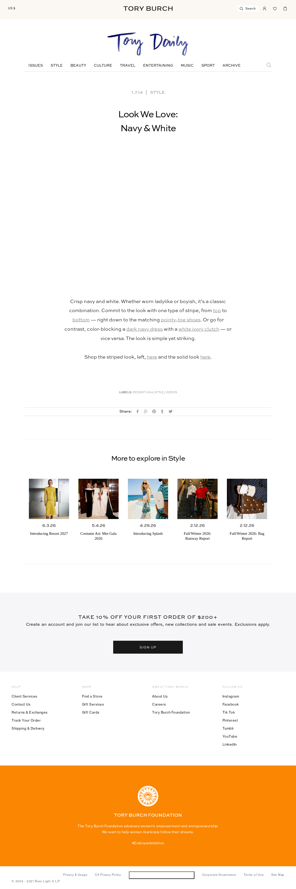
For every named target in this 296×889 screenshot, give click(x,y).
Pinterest (230, 720)
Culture (103, 65)
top (217, 310)
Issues (35, 65)
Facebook (231, 704)
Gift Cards (91, 712)
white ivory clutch (198, 329)
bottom (81, 320)
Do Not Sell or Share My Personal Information (161, 874)
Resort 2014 (143, 392)
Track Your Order (26, 720)
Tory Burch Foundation (171, 712)
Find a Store (92, 696)
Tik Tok (229, 712)
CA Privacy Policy (108, 875)
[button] (148, 218)
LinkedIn (230, 744)
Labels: (125, 392)
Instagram (231, 696)
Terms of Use (254, 875)
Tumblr (228, 728)
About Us (160, 696)
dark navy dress (144, 329)
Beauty (78, 65)
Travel (127, 65)
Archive (232, 65)
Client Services (24, 696)
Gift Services (93, 704)
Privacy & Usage (75, 875)
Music (187, 65)
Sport (208, 65)
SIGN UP (148, 647)
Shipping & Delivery (28, 728)
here (152, 357)
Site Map (277, 875)
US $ (11, 8)
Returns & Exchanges (30, 712)
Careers (159, 704)
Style (57, 65)
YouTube (230, 736)
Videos (171, 392)
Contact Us (21, 704)
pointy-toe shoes (181, 320)
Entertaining (158, 65)
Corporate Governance (219, 875)
